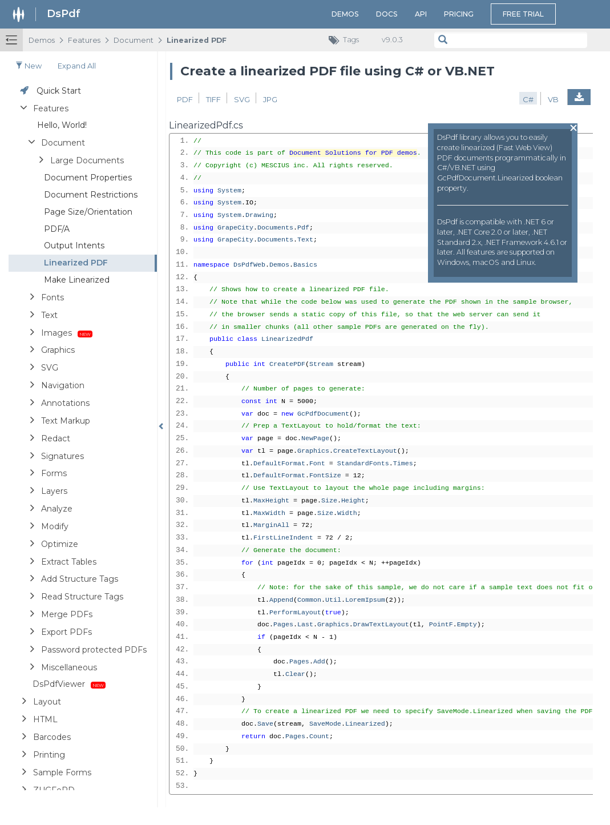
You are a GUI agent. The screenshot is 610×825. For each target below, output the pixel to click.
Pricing (459, 14)
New (28, 66)
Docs (387, 14)
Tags (346, 40)
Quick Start (59, 91)
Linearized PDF (197, 40)
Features (84, 40)
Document (133, 40)
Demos (345, 14)
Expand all (77, 66)
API (421, 14)
